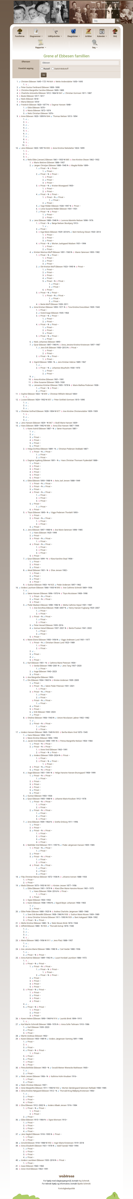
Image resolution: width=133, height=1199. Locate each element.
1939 (69, 917)
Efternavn (26, 62)
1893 (57, 588)
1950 (48, 1143)
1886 (47, 426)
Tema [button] (93, 2)
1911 (48, 940)
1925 (51, 585)
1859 (44, 394)
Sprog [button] (104, 2)
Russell (47, 69)
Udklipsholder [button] (54, 36)
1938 (65, 914)
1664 (50, 81)
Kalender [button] (101, 36)
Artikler (88, 36)
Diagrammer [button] (35, 36)
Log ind (115, 2)
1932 (56, 1088)
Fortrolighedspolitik (66, 1188)
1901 (48, 885)
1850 (47, 148)
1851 (48, 400)
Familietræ (19, 36)
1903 (44, 926)
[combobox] (80, 63)
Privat (54, 168)
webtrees (66, 1176)
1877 (57, 411)
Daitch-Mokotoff (61, 69)
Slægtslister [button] (72, 36)
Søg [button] (94, 47)
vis (44, 75)
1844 (47, 116)
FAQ (115, 36)
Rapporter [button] (40, 47)
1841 (59, 93)
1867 (50, 423)
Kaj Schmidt (84, 1181)
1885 (66, 160)
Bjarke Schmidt (84, 1184)
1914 (54, 1018)
